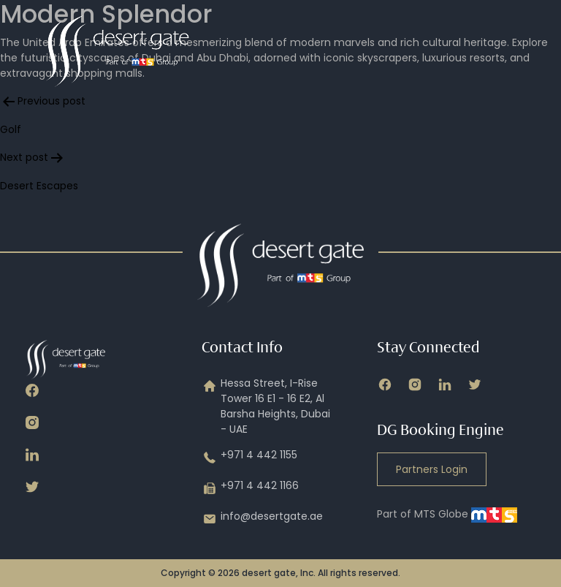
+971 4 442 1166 (250, 488)
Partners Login (432, 469)
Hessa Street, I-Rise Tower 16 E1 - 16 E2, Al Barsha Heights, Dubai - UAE (266, 406)
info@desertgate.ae (262, 519)
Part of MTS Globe (447, 514)
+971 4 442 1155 (249, 457)
